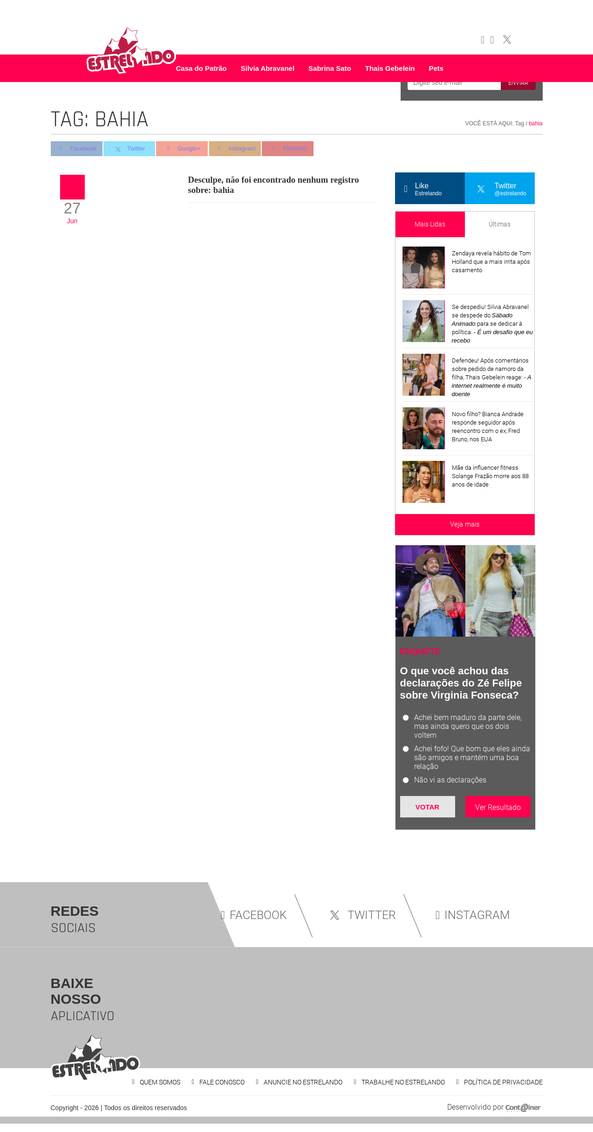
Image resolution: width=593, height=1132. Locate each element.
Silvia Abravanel (267, 68)
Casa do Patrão (201, 68)
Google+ (184, 148)
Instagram (238, 148)
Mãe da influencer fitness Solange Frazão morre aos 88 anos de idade (490, 476)
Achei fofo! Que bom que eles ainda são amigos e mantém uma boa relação (472, 757)
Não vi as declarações (450, 779)
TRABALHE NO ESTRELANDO (403, 1082)
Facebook (76, 148)
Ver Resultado (498, 807)
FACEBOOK (254, 915)
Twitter (131, 149)
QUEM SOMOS (160, 1082)
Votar (427, 807)
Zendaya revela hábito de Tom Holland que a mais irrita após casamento (491, 262)
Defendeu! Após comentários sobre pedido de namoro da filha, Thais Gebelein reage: (492, 377)
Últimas (500, 224)
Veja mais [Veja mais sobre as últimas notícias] (465, 524)
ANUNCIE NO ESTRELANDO (303, 1082)
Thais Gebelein (390, 68)
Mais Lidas (430, 224)
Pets (436, 68)
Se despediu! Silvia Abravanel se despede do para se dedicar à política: (492, 323)
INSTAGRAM (473, 915)
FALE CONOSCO (222, 1082)
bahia (535, 123)
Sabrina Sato (329, 68)
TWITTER (361, 915)
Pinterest (292, 148)
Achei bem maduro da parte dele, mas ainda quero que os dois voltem (468, 726)
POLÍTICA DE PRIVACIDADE (503, 1082)
